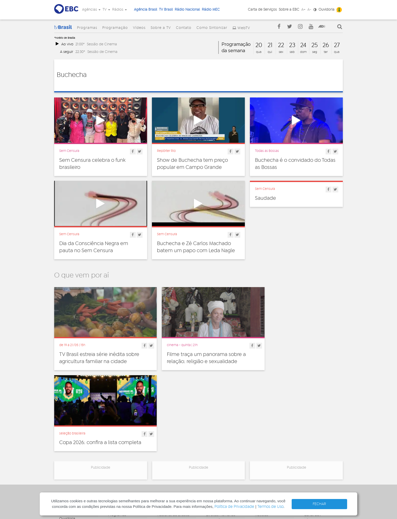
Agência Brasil (145, 9)
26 (326, 45)
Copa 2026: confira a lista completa (296, 349)
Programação (115, 28)
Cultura (212, 423)
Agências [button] (91, 9)
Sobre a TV (161, 28)
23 (292, 45)
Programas (87, 28)
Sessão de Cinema (102, 44)
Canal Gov (312, 429)
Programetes (265, 434)
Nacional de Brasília (173, 429)
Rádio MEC (211, 9)
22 (281, 45)
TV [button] (106, 9)
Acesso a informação (76, 449)
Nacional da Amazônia (175, 444)
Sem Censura (69, 151)
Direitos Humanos (220, 429)
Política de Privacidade (234, 507)
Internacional (216, 445)
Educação (214, 434)
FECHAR (319, 504)
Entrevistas (263, 423)
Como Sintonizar (211, 28)
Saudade (265, 198)
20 (258, 45)
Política (212, 456)
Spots (259, 451)
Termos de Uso (270, 507)
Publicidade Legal (73, 455)
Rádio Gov (312, 434)
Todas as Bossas (267, 151)
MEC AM (164, 464)
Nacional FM (167, 423)
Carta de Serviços (262, 9)
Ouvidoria (326, 9)
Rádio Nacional (187, 9)
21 (270, 45)
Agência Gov (314, 423)
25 (314, 45)
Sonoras (261, 445)
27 (337, 45)
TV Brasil (166, 9)
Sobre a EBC (289, 9)
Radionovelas (266, 440)
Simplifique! (68, 444)
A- (309, 9)
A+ (303, 9)
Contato (183, 28)
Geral (210, 440)
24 (303, 45)
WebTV (243, 28)
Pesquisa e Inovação (223, 451)
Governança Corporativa (69, 425)
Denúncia (67, 438)
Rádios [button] (119, 9)
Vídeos (139, 28)
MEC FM (163, 459)
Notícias (261, 429)
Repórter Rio (166, 151)
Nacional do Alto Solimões (171, 451)
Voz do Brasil (314, 440)
